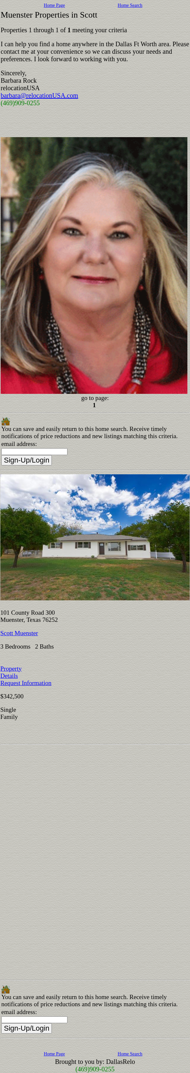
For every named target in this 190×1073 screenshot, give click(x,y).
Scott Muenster (19, 633)
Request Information (25, 683)
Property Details (11, 672)
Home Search (130, 5)
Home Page (54, 5)
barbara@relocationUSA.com (39, 95)
